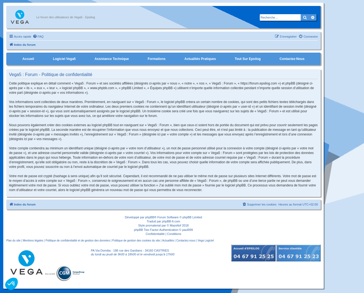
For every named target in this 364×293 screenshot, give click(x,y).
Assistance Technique (111, 59)
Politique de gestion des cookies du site (136, 240)
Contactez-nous (291, 59)
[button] (11, 283)
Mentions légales (33, 240)
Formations (156, 59)
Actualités (168, 240)
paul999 (187, 229)
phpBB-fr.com (171, 221)
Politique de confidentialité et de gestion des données (78, 240)
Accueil (28, 59)
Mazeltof (175, 225)
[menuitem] (38, 36)
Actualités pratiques (200, 59)
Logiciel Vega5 (64, 59)
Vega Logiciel (206, 240)
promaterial (153, 225)
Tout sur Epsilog (248, 59)
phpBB (149, 217)
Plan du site (13, 240)
